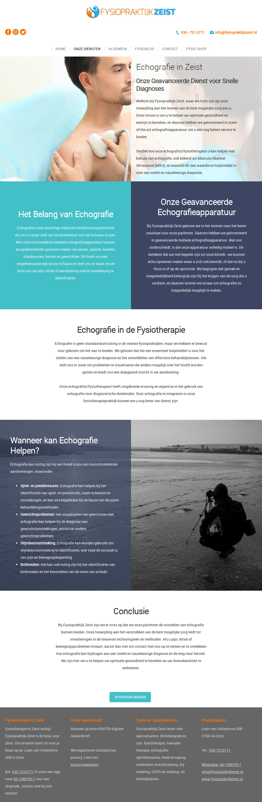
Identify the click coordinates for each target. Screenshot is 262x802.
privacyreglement (85, 764)
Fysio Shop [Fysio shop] (196, 48)
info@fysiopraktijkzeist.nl (222, 771)
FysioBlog (144, 48)
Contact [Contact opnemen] (170, 48)
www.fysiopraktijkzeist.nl (222, 778)
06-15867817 (24, 778)
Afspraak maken (130, 697)
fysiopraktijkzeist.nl (241, 32)
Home (61, 48)
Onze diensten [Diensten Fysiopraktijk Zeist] (87, 48)
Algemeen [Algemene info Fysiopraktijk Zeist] (117, 48)
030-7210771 (22, 771)
